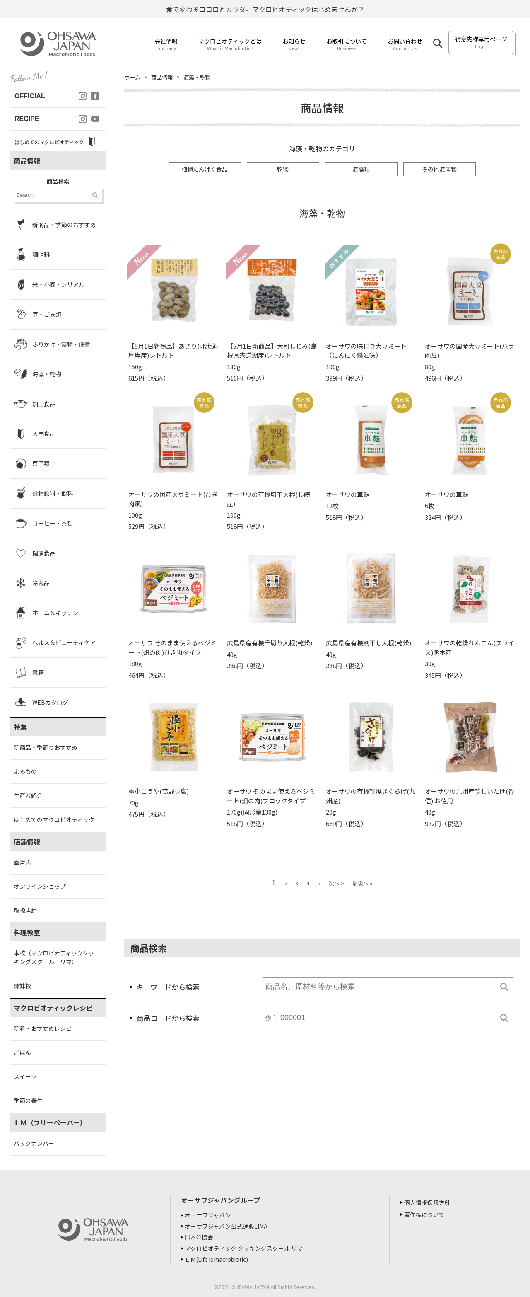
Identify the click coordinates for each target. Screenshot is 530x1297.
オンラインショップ (40, 886)
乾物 (283, 169)
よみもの (25, 771)
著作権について (425, 1214)
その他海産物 (439, 169)
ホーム (133, 77)
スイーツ (25, 1076)
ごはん (22, 1052)
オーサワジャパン (209, 1215)
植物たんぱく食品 (204, 169)
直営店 (22, 862)
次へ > (336, 883)
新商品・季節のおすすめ (45, 747)
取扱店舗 (25, 910)
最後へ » (362, 883)
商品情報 (164, 77)
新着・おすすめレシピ (43, 1028)
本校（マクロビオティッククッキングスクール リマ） (54, 957)
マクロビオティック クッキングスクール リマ (245, 1247)
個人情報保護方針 (428, 1202)
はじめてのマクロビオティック (54, 819)
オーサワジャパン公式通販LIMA (227, 1226)
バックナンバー (34, 1143)
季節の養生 (28, 1100)
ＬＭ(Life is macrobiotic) (219, 1258)
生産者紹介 (28, 795)
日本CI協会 (200, 1236)
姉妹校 (22, 986)
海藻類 (361, 169)
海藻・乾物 (200, 77)
